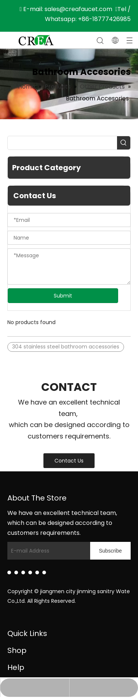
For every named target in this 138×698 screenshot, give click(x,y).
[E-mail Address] (55, 551)
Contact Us (69, 460)
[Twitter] (23, 572)
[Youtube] (30, 572)
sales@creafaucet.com (78, 9)
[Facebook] (16, 572)
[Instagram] (37, 572)
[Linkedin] (9, 572)
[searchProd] (62, 142)
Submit (63, 295)
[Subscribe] (110, 551)
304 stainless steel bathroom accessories (65, 346)
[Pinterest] (44, 572)
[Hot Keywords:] (123, 142)
